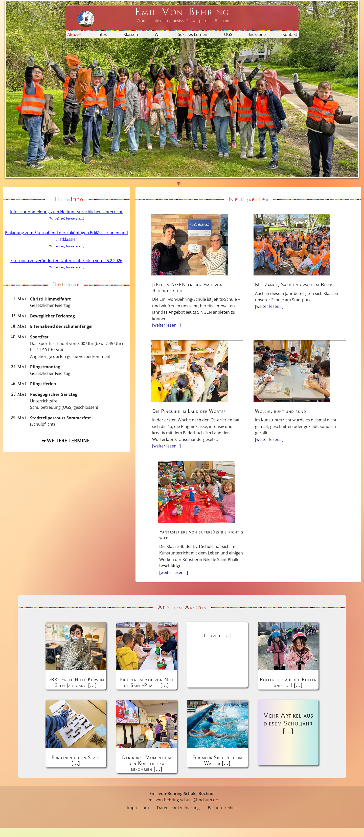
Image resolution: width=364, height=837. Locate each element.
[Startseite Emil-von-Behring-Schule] (182, 14)
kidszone (257, 34)
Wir (158, 34)
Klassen (131, 34)
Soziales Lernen (192, 34)
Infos (102, 34)
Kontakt (290, 34)
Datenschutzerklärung (178, 817)
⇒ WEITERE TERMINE (66, 443)
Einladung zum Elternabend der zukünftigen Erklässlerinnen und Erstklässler (66, 239)
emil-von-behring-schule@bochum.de (182, 809)
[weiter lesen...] (183, 324)
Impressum (138, 817)
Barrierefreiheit (222, 817)
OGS (228, 34)
